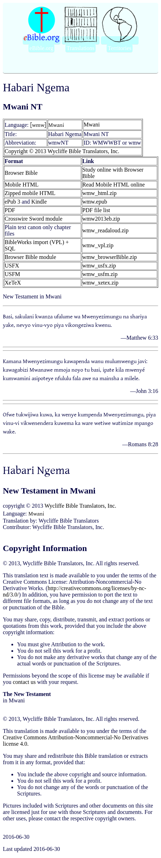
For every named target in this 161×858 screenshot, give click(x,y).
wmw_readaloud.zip (105, 230)
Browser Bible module (30, 257)
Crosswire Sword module (34, 219)
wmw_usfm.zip (100, 274)
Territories (119, 48)
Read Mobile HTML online (113, 185)
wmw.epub (94, 202)
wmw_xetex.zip (100, 283)
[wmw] (38, 124)
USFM (12, 274)
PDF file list (96, 210)
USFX (12, 266)
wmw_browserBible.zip (109, 257)
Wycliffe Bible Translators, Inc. (80, 506)
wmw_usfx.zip (99, 266)
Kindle (39, 202)
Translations (80, 48)
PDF (10, 210)
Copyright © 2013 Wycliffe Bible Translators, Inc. (62, 151)
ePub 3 (12, 202)
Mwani (56, 124)
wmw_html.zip (99, 193)
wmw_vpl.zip (98, 245)
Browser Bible (21, 173)
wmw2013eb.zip (101, 219)
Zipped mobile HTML (30, 193)
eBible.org (41, 48)
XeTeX (13, 283)
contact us (24, 682)
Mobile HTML (22, 185)
